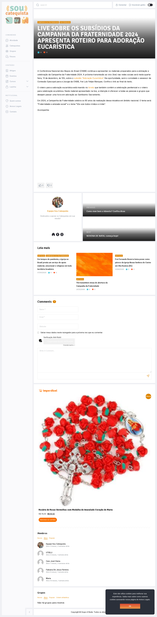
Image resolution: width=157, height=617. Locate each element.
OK (130, 606)
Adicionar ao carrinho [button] (48, 520)
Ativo (46, 538)
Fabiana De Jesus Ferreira (57, 570)
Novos (39, 538)
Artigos (41, 256)
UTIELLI (49, 552)
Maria (48, 578)
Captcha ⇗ (69, 345)
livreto (91, 87)
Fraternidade (65, 22)
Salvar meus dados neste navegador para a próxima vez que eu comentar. (72, 332)
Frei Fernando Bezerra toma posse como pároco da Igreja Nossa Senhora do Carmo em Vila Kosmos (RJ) (133, 262)
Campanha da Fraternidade (48, 22)
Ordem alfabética (62, 597)
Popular (52, 538)
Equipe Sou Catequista (56, 544)
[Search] (37, 4)
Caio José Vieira (53, 561)
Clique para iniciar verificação (60, 341)
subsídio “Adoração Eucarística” (88, 78)
